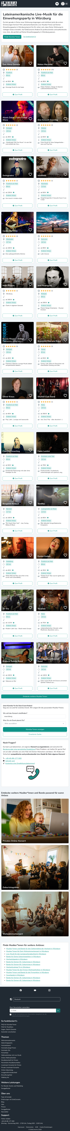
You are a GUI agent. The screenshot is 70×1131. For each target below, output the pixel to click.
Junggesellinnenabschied (9, 1072)
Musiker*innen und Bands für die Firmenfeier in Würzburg (27, 972)
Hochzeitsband (6, 1045)
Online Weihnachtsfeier (8, 1058)
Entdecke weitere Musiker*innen (35, 696)
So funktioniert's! (29, 37)
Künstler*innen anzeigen (35, 729)
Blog (2, 1102)
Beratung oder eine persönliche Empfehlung (19, 749)
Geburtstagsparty (6, 1043)
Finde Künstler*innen (12, 37)
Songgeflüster (5, 1088)
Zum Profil (18, 94)
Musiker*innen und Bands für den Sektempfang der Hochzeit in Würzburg (33, 949)
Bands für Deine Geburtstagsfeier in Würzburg (23, 956)
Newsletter (4, 1112)
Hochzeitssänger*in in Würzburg (18, 967)
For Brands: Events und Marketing (12, 1086)
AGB (36, 1127)
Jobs (2, 1104)
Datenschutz (29, 1127)
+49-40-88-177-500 (13, 758)
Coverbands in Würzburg (15, 975)
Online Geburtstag (7, 1070)
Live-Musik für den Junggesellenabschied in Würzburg (26, 954)
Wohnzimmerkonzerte (8, 1040)
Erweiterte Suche (35, 734)
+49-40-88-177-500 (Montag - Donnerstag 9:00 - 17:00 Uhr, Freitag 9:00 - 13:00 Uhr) (22, 1122)
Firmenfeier (4, 1053)
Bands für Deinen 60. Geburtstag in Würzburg (23, 964)
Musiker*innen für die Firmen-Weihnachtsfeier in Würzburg (28, 970)
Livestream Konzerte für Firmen (11, 1065)
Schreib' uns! (10, 761)
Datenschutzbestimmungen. (21, 1016)
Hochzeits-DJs (5, 1050)
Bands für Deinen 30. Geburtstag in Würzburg (23, 978)
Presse (3, 1107)
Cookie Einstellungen (46, 1127)
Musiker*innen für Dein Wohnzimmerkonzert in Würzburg (27, 951)
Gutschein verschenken (8, 1032)
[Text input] (33, 1010)
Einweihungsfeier (6, 1075)
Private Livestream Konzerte (10, 1067)
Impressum (21, 1127)
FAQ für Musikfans (7, 1027)
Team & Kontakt (6, 1097)
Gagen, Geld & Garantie (8, 1029)
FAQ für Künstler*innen (8, 1025)
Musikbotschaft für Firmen (9, 1060)
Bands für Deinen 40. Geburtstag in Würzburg (23, 980)
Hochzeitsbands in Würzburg (16, 959)
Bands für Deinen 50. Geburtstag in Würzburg (23, 962)
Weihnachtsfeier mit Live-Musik (11, 1055)
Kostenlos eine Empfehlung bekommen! (20, 763)
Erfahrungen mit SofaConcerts (11, 1099)
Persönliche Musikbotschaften (10, 1063)
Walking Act (5, 1077)
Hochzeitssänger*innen (8, 1048)
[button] (64, 4)
